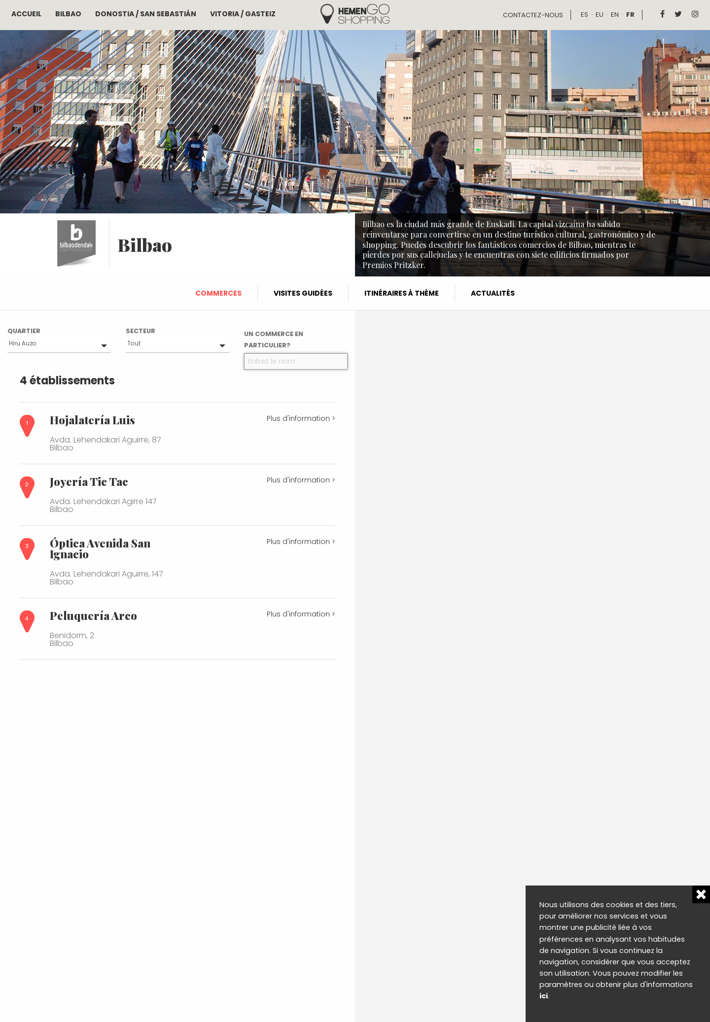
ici (543, 996)
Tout (134, 343)
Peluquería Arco (93, 615)
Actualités (493, 293)
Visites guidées (303, 293)
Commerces (218, 293)
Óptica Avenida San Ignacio (100, 548)
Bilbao (68, 14)
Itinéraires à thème (401, 293)
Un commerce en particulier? (273, 339)
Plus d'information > (301, 418)
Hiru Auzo (22, 343)
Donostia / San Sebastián (145, 14)
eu (600, 14)
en (615, 14)
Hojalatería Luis (92, 419)
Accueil (26, 14)
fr (630, 14)
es (584, 14)
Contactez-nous (533, 15)
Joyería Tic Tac (89, 481)
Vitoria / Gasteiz (243, 14)
